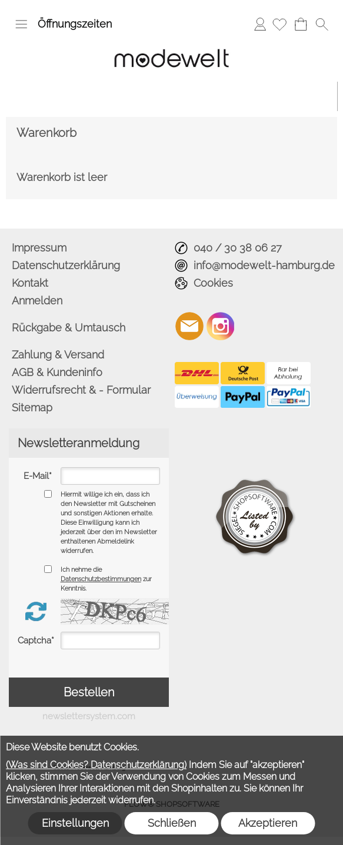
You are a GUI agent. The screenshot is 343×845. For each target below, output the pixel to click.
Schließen (172, 823)
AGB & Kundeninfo (57, 372)
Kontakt (30, 283)
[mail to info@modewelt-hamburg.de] (189, 326)
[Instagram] (220, 326)
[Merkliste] (279, 24)
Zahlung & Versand (58, 354)
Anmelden (260, 24)
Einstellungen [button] (75, 823)
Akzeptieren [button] (267, 823)
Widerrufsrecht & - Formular (81, 390)
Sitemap (32, 407)
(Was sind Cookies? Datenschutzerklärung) (96, 764)
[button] (21, 24)
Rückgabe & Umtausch (68, 327)
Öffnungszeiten (75, 24)
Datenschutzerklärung (66, 265)
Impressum (39, 248)
